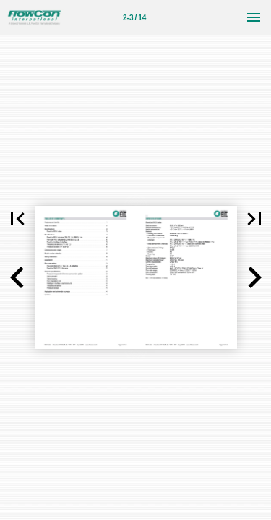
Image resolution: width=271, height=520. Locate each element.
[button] (17, 277)
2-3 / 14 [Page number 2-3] (134, 18)
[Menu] (253, 17)
